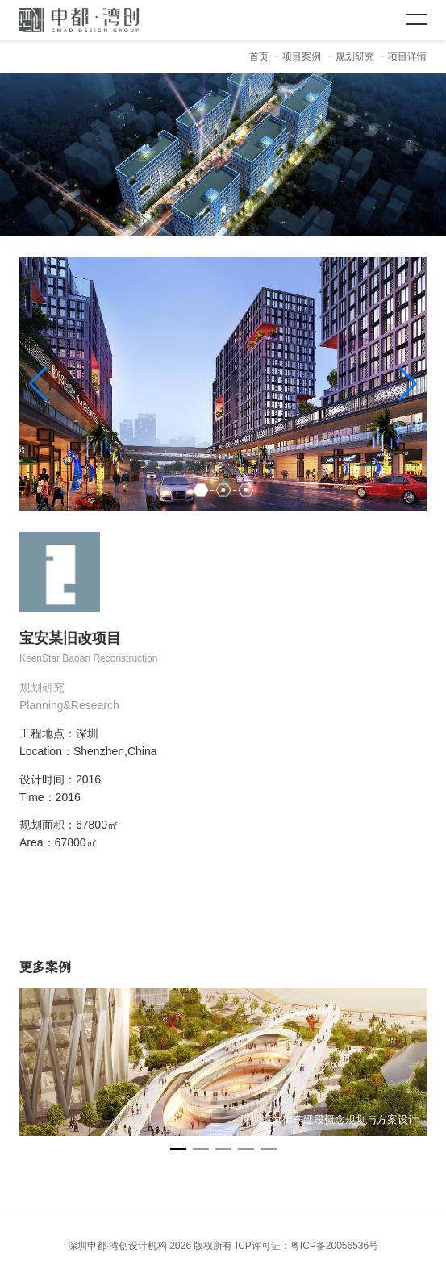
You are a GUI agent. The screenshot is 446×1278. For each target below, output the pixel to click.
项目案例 (301, 56)
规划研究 (355, 56)
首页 (259, 56)
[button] (408, 384)
